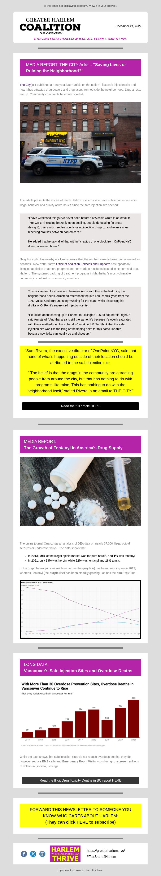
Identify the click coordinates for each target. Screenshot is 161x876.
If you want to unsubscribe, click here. (80, 870)
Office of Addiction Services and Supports (83, 264)
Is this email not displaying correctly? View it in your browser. (80, 5)
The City (25, 84)
